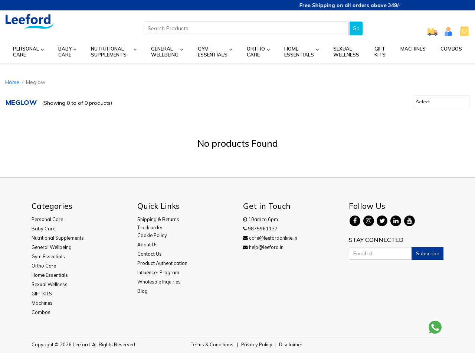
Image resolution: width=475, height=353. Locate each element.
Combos (451, 49)
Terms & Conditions (212, 344)
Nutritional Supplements (113, 52)
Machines (413, 49)
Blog (142, 291)
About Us (147, 244)
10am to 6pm (260, 219)
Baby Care (67, 52)
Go (356, 28)
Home (12, 82)
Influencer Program (158, 272)
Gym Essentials (215, 52)
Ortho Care (258, 52)
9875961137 (260, 228)
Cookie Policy (152, 235)
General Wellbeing (167, 52)
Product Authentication (162, 263)
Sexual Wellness (346, 52)
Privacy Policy (256, 344)
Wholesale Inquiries (159, 282)
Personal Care (28, 52)
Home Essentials (301, 52)
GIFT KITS (380, 52)
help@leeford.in (263, 247)
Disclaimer (290, 344)
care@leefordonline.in (270, 238)
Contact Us (149, 254)
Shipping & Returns (158, 219)
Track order (150, 227)
